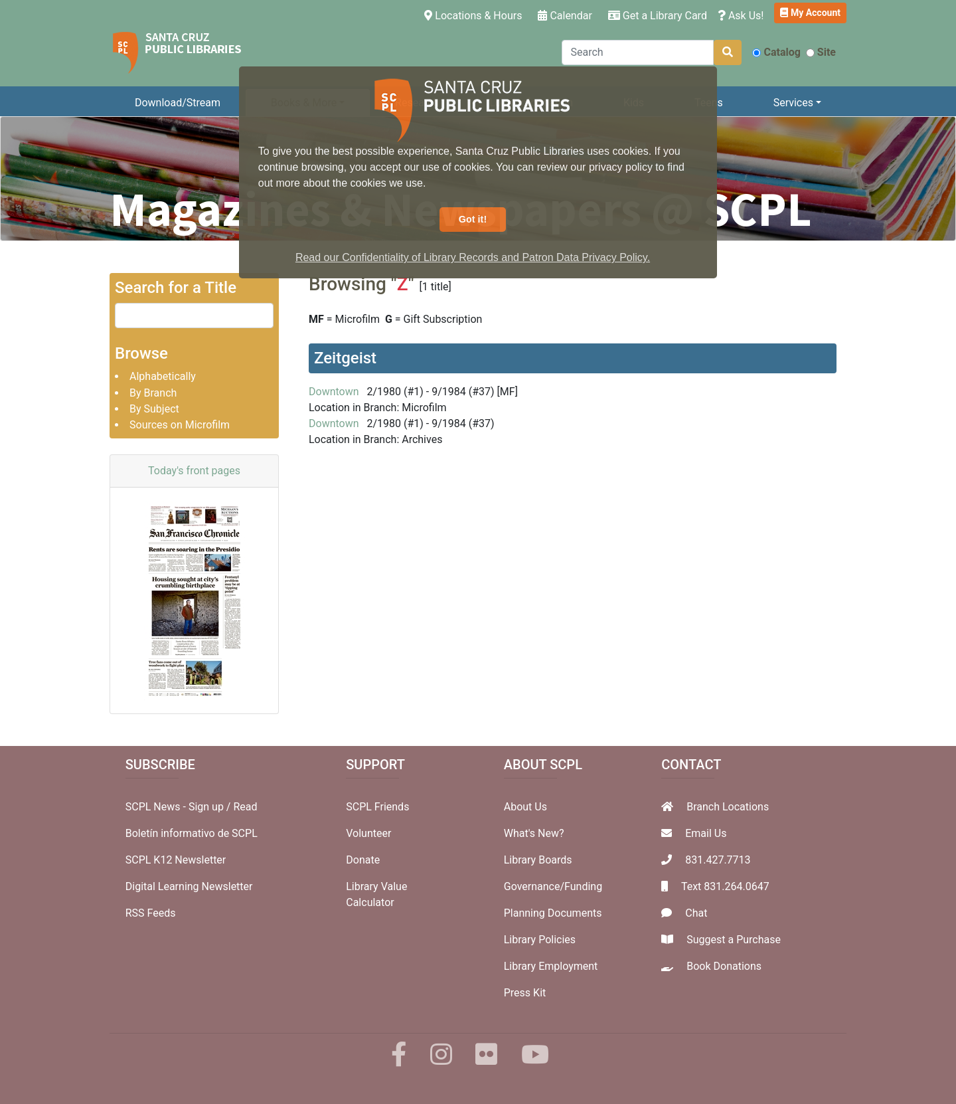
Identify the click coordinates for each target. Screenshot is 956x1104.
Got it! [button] (473, 219)
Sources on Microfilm (179, 424)
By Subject (154, 409)
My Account (810, 12)
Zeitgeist (345, 358)
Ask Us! (741, 15)
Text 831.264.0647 (725, 886)
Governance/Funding (553, 886)
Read (245, 806)
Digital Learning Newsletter (189, 886)
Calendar (565, 15)
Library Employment (551, 966)
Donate (363, 860)
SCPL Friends (377, 806)
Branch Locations (727, 806)
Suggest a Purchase (733, 939)
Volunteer (368, 833)
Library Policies (540, 939)
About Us (525, 806)
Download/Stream (177, 102)
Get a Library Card (657, 15)
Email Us (705, 833)
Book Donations (723, 966)
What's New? (534, 833)
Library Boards (538, 860)
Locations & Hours (475, 14)
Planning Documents (553, 913)
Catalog (776, 52)
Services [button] (793, 102)
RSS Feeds (150, 913)
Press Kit (525, 992)
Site (821, 52)
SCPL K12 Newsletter (175, 860)
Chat (696, 913)
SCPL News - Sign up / (179, 806)
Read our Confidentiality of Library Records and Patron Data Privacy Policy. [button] (472, 257)
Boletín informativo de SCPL (191, 833)
